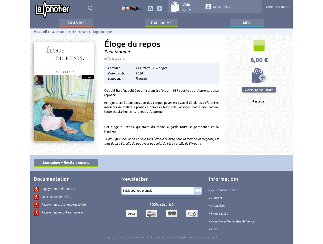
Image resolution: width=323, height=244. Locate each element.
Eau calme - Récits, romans (66, 162)
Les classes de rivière (56, 196)
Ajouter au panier (259, 75)
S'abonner (198, 191)
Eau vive (76, 23)
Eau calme (161, 23)
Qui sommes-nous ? (225, 190)
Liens (215, 229)
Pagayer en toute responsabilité (63, 204)
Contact (216, 198)
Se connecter (222, 7)
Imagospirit (211, 237)
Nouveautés (219, 213)
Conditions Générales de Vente (233, 221)
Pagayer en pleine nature (58, 189)
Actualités (218, 205)
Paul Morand (117, 51)
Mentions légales (177, 237)
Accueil (40, 31)
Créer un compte (277, 7)
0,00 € (186, 10)
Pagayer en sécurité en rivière (62, 212)
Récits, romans (78, 32)
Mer (247, 23)
